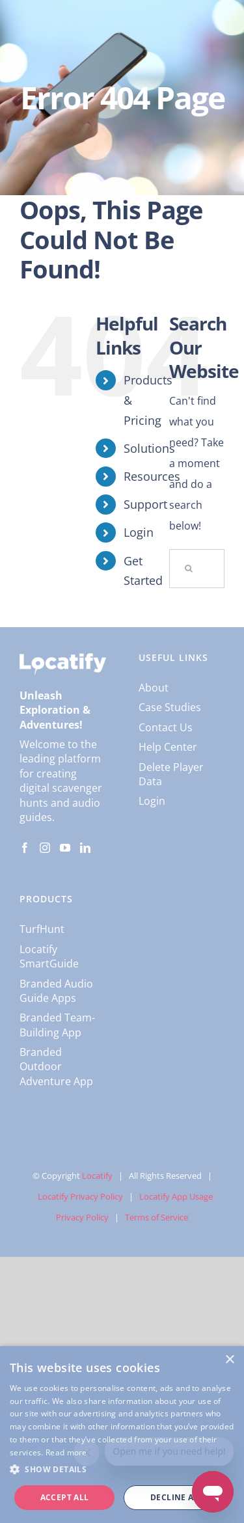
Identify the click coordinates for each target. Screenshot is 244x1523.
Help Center (168, 747)
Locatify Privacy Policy (80, 1196)
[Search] (188, 568)
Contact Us (166, 727)
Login (139, 532)
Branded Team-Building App (57, 1024)
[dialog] (122, 1434)
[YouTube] (65, 847)
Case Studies (170, 707)
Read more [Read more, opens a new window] (66, 1452)
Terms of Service (156, 1217)
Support (145, 504)
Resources (152, 476)
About (154, 688)
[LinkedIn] (85, 847)
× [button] (229, 1360)
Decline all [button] (176, 1497)
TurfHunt (42, 929)
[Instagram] (45, 847)
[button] (122, 1469)
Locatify (97, 1175)
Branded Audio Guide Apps (56, 991)
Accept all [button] (64, 1497)
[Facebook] (25, 847)
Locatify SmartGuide (49, 956)
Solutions (149, 448)
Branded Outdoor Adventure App (56, 1066)
